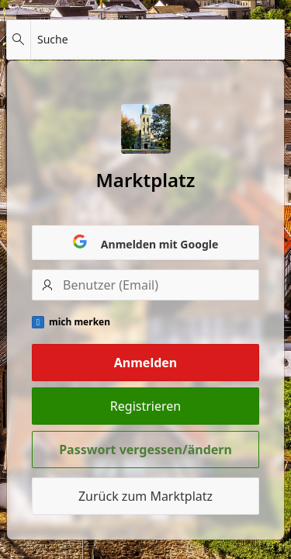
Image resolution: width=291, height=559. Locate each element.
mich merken (79, 322)
